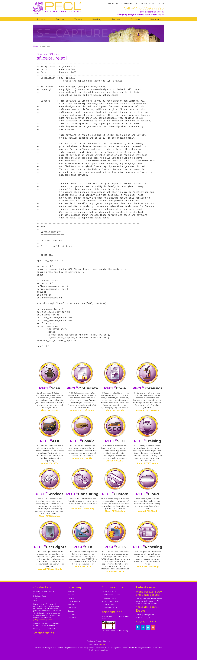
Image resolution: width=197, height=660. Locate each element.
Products (41, 19)
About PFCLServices (49, 516)
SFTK (115, 547)
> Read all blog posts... (147, 607)
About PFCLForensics (147, 410)
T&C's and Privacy (94, 641)
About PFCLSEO (114, 461)
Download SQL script (48, 54)
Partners (116, 19)
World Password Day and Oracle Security (149, 593)
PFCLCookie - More (109, 608)
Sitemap (106, 641)
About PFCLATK (49, 463)
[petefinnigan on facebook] (143, 627)
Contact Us (159, 3)
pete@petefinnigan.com (152, 12)
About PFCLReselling (148, 566)
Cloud (147, 494)
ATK (50, 441)
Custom (115, 494)
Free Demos (138, 3)
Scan (49, 388)
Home (35, 46)
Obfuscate (82, 388)
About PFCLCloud (147, 511)
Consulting (82, 494)
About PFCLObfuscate (82, 410)
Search (108, 3)
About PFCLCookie (82, 458)
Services (60, 19)
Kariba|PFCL (104, 644)
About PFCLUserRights (50, 569)
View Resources (74, 601)
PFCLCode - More (109, 598)
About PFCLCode (115, 410)
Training (78, 19)
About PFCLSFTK (115, 571)
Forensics (147, 388)
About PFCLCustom (115, 511)
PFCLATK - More (108, 604)
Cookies (71, 611)
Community (149, 3)
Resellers (71, 604)
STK (83, 547)
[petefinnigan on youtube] (153, 627)
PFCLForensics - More (110, 601)
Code (115, 388)
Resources (155, 19)
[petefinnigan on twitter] (148, 627)
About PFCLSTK (83, 566)
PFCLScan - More (108, 591)
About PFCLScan (49, 410)
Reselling (96, 19)
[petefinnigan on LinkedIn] (138, 627)
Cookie (82, 441)
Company (135, 19)
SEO (115, 441)
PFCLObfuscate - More (111, 595)
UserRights (50, 547)
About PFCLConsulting (82, 508)
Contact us (72, 617)
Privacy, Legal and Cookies (122, 3)
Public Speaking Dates (145, 615)
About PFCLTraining (147, 463)
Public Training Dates (144, 618)
